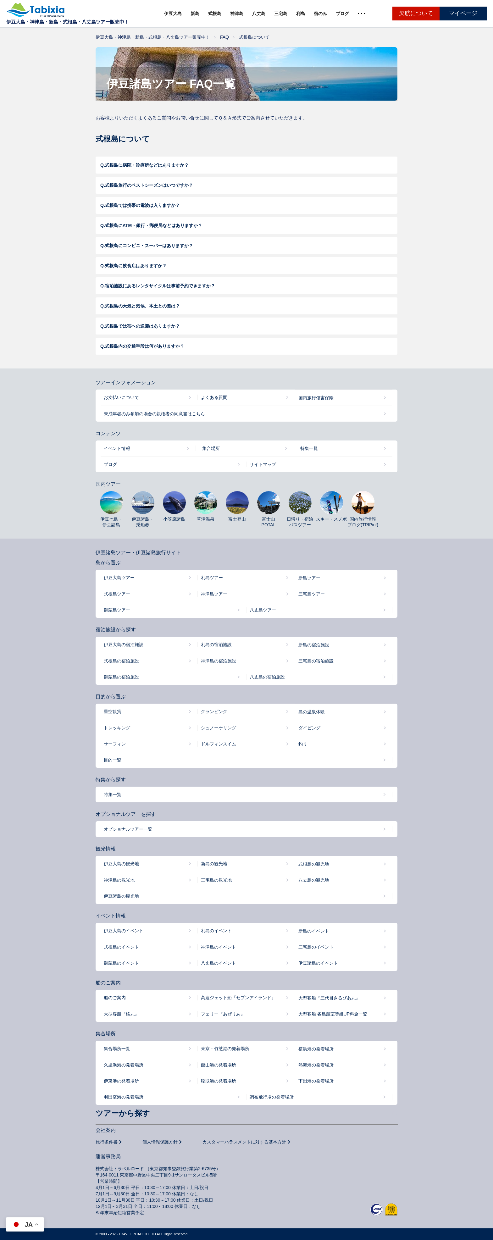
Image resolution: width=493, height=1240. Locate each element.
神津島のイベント (218, 946)
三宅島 (280, 13)
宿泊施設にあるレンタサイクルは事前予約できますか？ (160, 285)
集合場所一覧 (117, 1048)
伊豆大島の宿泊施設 (123, 644)
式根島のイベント (121, 946)
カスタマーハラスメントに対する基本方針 (244, 1141)
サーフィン (115, 743)
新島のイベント (313, 930)
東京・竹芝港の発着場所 (225, 1048)
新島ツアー (309, 577)
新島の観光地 (214, 863)
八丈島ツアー (263, 609)
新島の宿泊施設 (313, 644)
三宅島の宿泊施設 (316, 660)
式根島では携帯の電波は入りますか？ (142, 205)
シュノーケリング (218, 727)
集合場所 (211, 448)
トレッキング (117, 727)
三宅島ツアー (311, 593)
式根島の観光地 (313, 863)
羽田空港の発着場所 (123, 1096)
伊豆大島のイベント (123, 930)
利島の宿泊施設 (216, 644)
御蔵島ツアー (117, 609)
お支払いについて (121, 397)
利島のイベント (216, 930)
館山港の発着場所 (218, 1064)
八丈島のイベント (218, 963)
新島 (195, 13)
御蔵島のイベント (121, 963)
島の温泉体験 (311, 711)
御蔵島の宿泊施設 (121, 676)
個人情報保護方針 (160, 1141)
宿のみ (320, 13)
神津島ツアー (214, 593)
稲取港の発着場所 (218, 1080)
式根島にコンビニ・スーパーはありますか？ (149, 245)
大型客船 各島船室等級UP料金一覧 (332, 1013)
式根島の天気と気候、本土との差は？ (142, 305)
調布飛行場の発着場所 (272, 1096)
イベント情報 (117, 448)
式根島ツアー (117, 593)
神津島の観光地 (119, 880)
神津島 (236, 13)
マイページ (463, 13)
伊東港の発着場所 (121, 1080)
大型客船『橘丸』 (121, 1013)
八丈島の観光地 (313, 880)
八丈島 (258, 13)
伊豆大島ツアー (119, 577)
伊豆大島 (173, 13)
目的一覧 (112, 759)
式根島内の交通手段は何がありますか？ (144, 346)
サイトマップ (263, 464)
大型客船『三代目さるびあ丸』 (329, 997)
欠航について (416, 13)
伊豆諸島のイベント (318, 963)
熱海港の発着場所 (316, 1064)
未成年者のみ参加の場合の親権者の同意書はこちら (154, 413)
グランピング (214, 711)
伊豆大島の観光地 (121, 863)
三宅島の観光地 (216, 880)
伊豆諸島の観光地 (121, 896)
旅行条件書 (107, 1141)
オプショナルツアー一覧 (128, 829)
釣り (302, 743)
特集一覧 (309, 448)
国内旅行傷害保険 (316, 397)
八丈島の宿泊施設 (267, 676)
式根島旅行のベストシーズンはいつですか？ (149, 185)
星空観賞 (112, 711)
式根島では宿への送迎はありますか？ (142, 326)
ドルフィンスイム (218, 743)
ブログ (342, 13)
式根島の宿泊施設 (121, 660)
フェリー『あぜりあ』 (223, 1013)
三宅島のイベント (316, 946)
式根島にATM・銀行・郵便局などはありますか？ (153, 225)
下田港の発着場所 (316, 1080)
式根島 (214, 13)
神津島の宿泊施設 (218, 660)
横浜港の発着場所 (316, 1048)
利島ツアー (212, 577)
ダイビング (309, 727)
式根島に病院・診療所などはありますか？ (147, 165)
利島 (300, 13)
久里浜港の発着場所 (123, 1064)
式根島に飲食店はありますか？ (136, 265)
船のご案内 (115, 997)
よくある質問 (214, 397)
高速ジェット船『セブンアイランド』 (238, 997)
